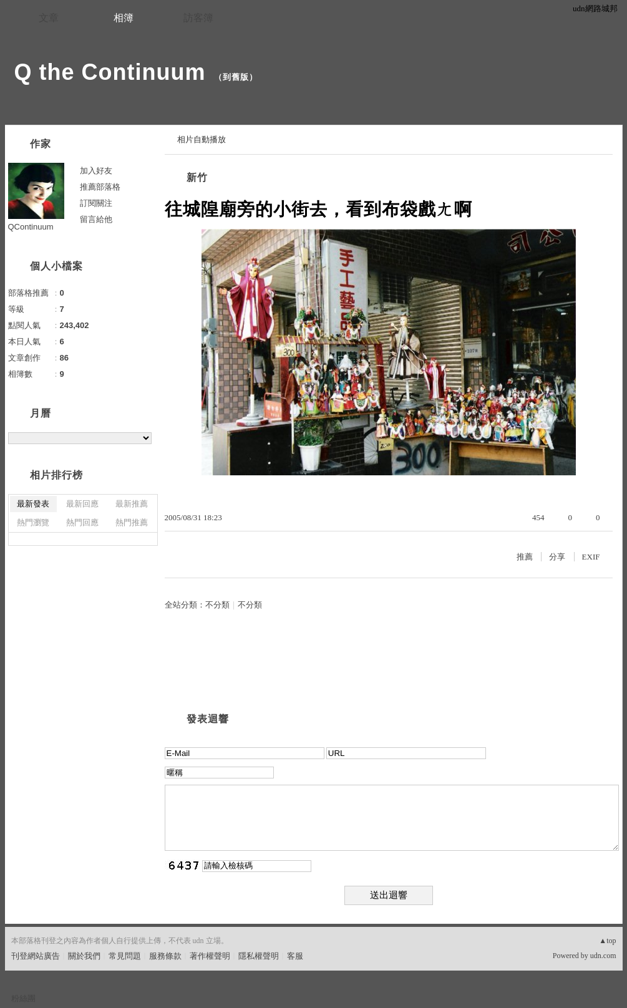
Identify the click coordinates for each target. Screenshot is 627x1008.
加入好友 (96, 170)
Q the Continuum (110, 72)
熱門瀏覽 (33, 522)
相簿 (124, 17)
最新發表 (33, 503)
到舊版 (236, 77)
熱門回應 (82, 522)
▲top (607, 940)
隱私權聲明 (258, 956)
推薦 (525, 556)
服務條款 (165, 956)
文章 (49, 17)
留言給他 (96, 219)
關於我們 (84, 956)
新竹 (197, 177)
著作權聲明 (210, 956)
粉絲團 (23, 998)
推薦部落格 (100, 186)
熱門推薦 (131, 522)
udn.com (603, 955)
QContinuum (31, 226)
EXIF (591, 556)
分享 (557, 556)
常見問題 (125, 956)
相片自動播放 (201, 139)
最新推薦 (131, 503)
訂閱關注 (96, 203)
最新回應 (82, 503)
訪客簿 (198, 17)
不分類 (217, 604)
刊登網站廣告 (35, 956)
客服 (295, 956)
